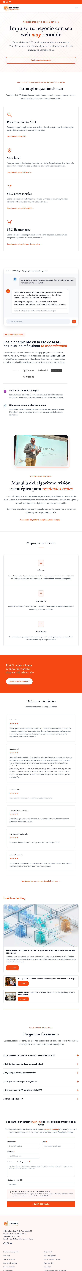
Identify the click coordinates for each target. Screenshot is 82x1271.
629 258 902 (15, 1236)
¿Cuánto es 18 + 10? (15, 1180)
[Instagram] (7, 2)
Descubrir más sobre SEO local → (19, 172)
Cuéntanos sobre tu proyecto (18, 1162)
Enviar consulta (41, 1204)
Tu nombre (11, 1142)
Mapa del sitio (48, 1263)
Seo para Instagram (10, 1263)
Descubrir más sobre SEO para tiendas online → (24, 244)
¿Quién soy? (48, 1252)
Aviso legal (47, 1267)
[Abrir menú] (76, 8)
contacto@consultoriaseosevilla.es (21, 1239)
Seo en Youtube (9, 1267)
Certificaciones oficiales (52, 1259)
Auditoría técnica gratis (41, 60)
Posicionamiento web (10, 1252)
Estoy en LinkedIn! (50, 1256)
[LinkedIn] (4, 2)
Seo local (6, 1256)
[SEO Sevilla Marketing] (10, 1223)
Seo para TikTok (9, 1259)
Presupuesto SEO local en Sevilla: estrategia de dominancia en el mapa (46, 979)
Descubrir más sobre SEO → (17, 136)
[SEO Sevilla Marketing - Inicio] (11, 8)
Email (44, 1142)
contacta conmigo (51, 1129)
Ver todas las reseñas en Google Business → (41, 881)
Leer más (12, 968)
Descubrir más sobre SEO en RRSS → (20, 208)
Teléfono (10, 1152)
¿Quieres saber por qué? (19, 681)
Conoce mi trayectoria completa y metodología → (41, 520)
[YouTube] (10, 2)
